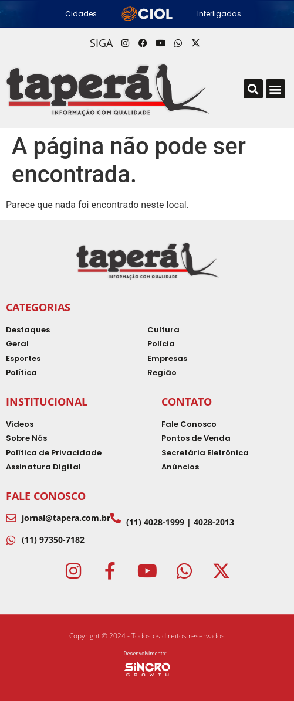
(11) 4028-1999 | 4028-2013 (180, 522)
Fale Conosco (46, 496)
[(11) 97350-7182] (11, 540)
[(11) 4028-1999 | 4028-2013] (115, 518)
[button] (253, 88)
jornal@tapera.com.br (66, 517)
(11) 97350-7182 (53, 539)
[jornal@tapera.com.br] (11, 518)
